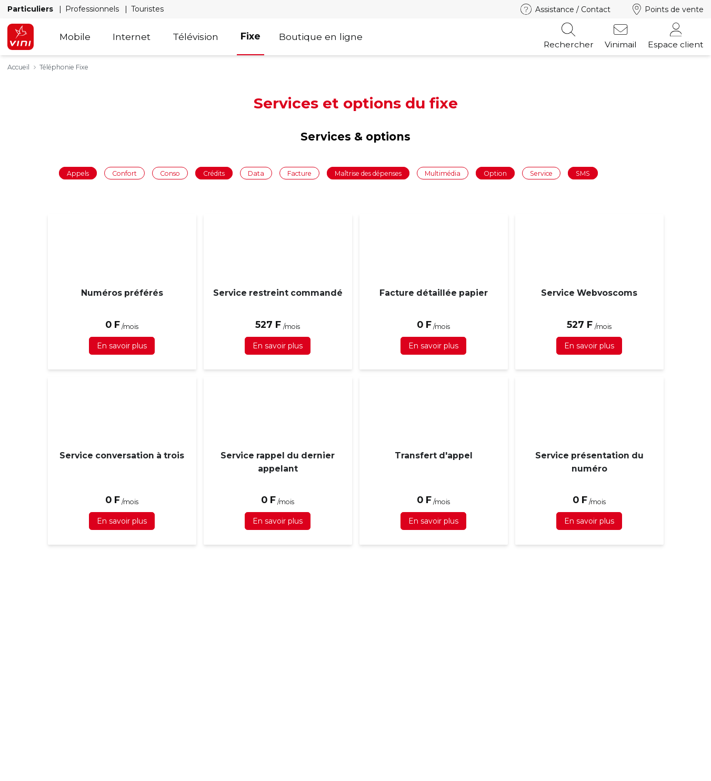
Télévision (195, 36)
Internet (132, 36)
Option (495, 173)
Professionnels (93, 9)
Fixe (251, 36)
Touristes (147, 9)
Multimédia (442, 173)
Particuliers (31, 9)
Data (256, 173)
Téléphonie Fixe (63, 67)
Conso (170, 173)
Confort (124, 173)
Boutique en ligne (321, 36)
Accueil (18, 67)
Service (541, 173)
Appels (78, 173)
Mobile (75, 36)
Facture (299, 173)
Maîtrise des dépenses (368, 173)
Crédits (214, 173)
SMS (583, 173)
